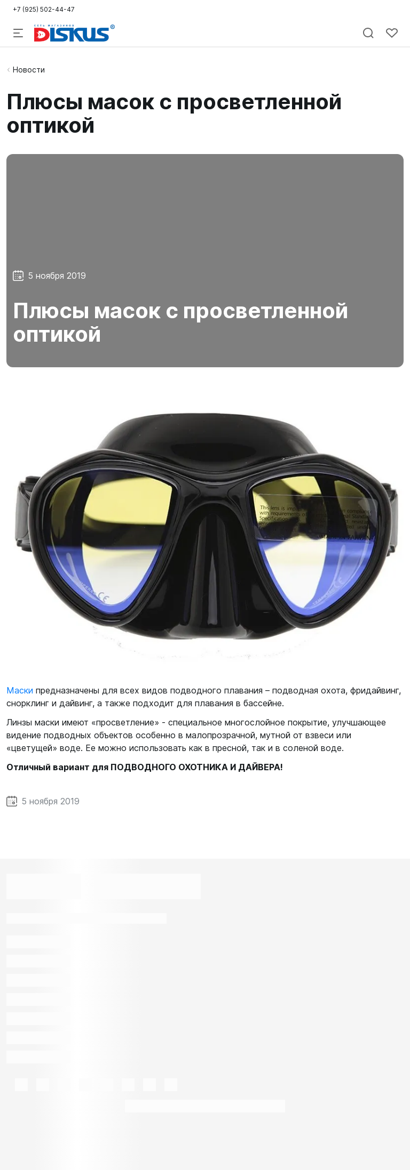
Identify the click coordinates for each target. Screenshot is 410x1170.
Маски (19, 690)
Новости (29, 69)
